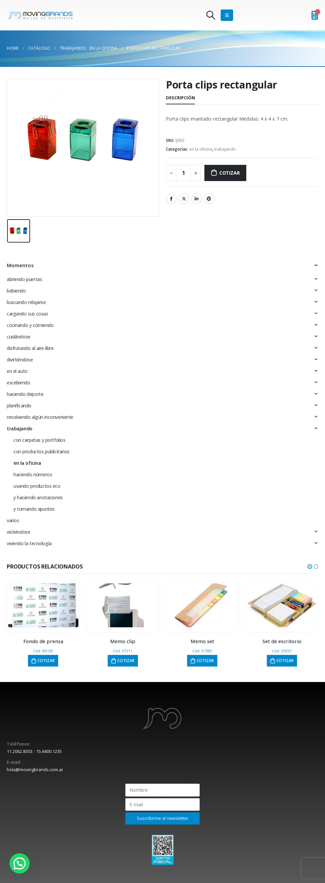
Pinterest (209, 198)
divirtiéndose (20, 359)
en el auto (17, 371)
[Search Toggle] (211, 15)
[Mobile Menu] (227, 15)
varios (13, 520)
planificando (19, 405)
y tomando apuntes (34, 509)
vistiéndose (18, 532)
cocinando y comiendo (30, 325)
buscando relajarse (26, 302)
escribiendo (18, 382)
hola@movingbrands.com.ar (35, 770)
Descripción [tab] (180, 98)
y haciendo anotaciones (38, 497)
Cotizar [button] (46, 660)
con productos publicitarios (42, 451)
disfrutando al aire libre (30, 348)
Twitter (183, 198)
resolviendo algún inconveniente (40, 417)
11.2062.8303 (19, 751)
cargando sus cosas (27, 313)
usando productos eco (37, 486)
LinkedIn (196, 198)
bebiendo (16, 290)
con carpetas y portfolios (40, 440)
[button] (310, 566)
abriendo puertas (24, 279)
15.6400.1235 (49, 751)
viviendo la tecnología (29, 543)
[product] (43, 605)
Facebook (171, 198)
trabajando (225, 149)
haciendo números (33, 474)
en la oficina (200, 149)
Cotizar (229, 173)
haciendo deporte (25, 394)
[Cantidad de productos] (183, 173)
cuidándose (18, 336)
